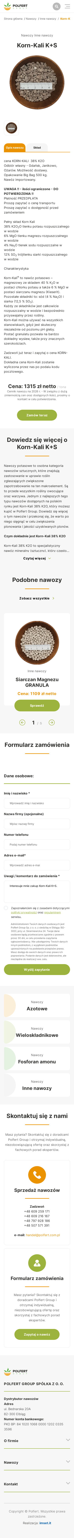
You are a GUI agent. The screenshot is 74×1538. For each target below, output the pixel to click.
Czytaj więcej (37, 558)
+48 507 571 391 (36, 1225)
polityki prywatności (24, 912)
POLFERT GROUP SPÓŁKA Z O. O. (34, 1384)
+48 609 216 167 (37, 1216)
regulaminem (52, 912)
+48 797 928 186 (37, 1220)
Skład (37, 147)
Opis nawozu (15, 147)
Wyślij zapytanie (37, 970)
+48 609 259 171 (37, 1211)
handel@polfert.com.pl (43, 1235)
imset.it (45, 1523)
